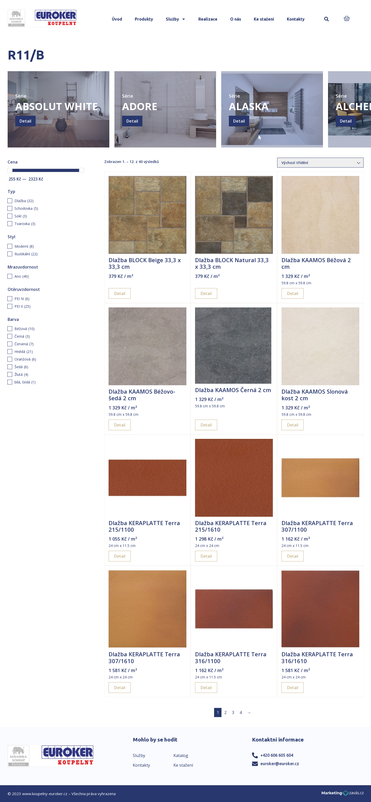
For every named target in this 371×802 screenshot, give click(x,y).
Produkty (144, 19)
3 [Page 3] (233, 712)
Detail (25, 121)
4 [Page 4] (241, 712)
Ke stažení (264, 19)
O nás (235, 19)
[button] (326, 19)
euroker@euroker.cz (279, 763)
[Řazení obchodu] (320, 163)
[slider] (9, 170)
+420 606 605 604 (276, 755)
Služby (176, 19)
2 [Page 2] (225, 712)
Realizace (207, 19)
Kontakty (296, 19)
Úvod (117, 19)
